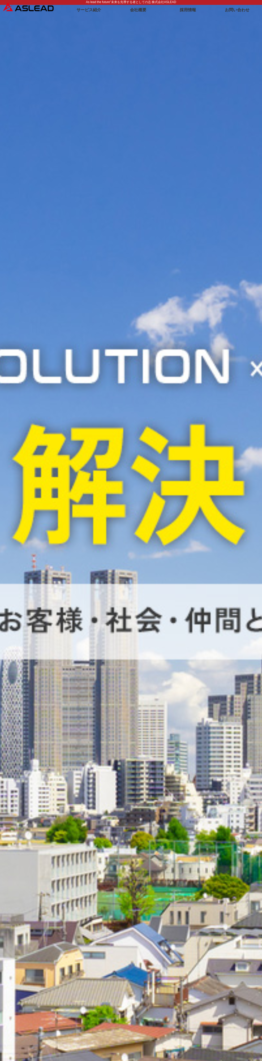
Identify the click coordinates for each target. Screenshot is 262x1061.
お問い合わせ (237, 10)
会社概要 (138, 10)
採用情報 (188, 10)
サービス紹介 (89, 10)
